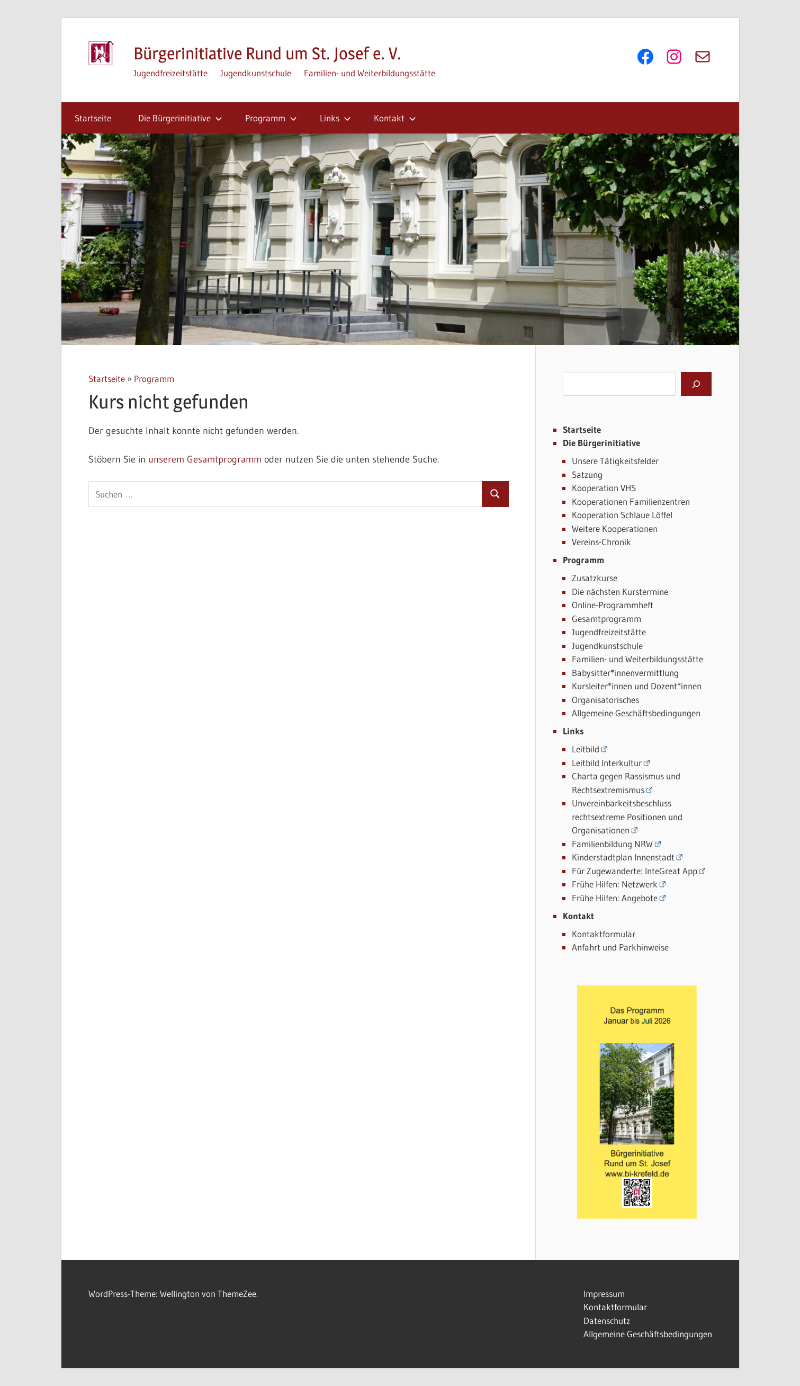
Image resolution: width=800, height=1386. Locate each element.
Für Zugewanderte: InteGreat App (634, 870)
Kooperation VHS (604, 487)
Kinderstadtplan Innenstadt (623, 857)
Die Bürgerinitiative (180, 117)
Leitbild (585, 748)
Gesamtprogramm (606, 618)
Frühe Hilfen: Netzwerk (615, 884)
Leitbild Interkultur (607, 762)
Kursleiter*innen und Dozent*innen (637, 685)
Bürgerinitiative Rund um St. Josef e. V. (267, 53)
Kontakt (395, 117)
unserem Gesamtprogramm (205, 459)
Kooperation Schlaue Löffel (622, 514)
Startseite (93, 117)
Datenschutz (606, 1320)
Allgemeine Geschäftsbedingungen (636, 712)
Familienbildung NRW (612, 843)
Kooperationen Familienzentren (631, 501)
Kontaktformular (603, 933)
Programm (271, 117)
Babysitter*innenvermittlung (625, 672)
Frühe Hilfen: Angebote (615, 897)
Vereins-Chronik (601, 541)
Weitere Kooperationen (615, 528)
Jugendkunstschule (255, 72)
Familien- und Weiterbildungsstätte (369, 72)
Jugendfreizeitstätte (170, 72)
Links (335, 117)
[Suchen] (696, 383)
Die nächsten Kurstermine (620, 591)
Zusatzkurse (594, 577)
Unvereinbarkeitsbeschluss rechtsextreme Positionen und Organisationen (627, 816)
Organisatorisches (605, 699)
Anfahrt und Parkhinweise (620, 947)
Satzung (587, 474)
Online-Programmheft (612, 604)
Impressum (604, 1293)
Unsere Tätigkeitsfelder (615, 460)
